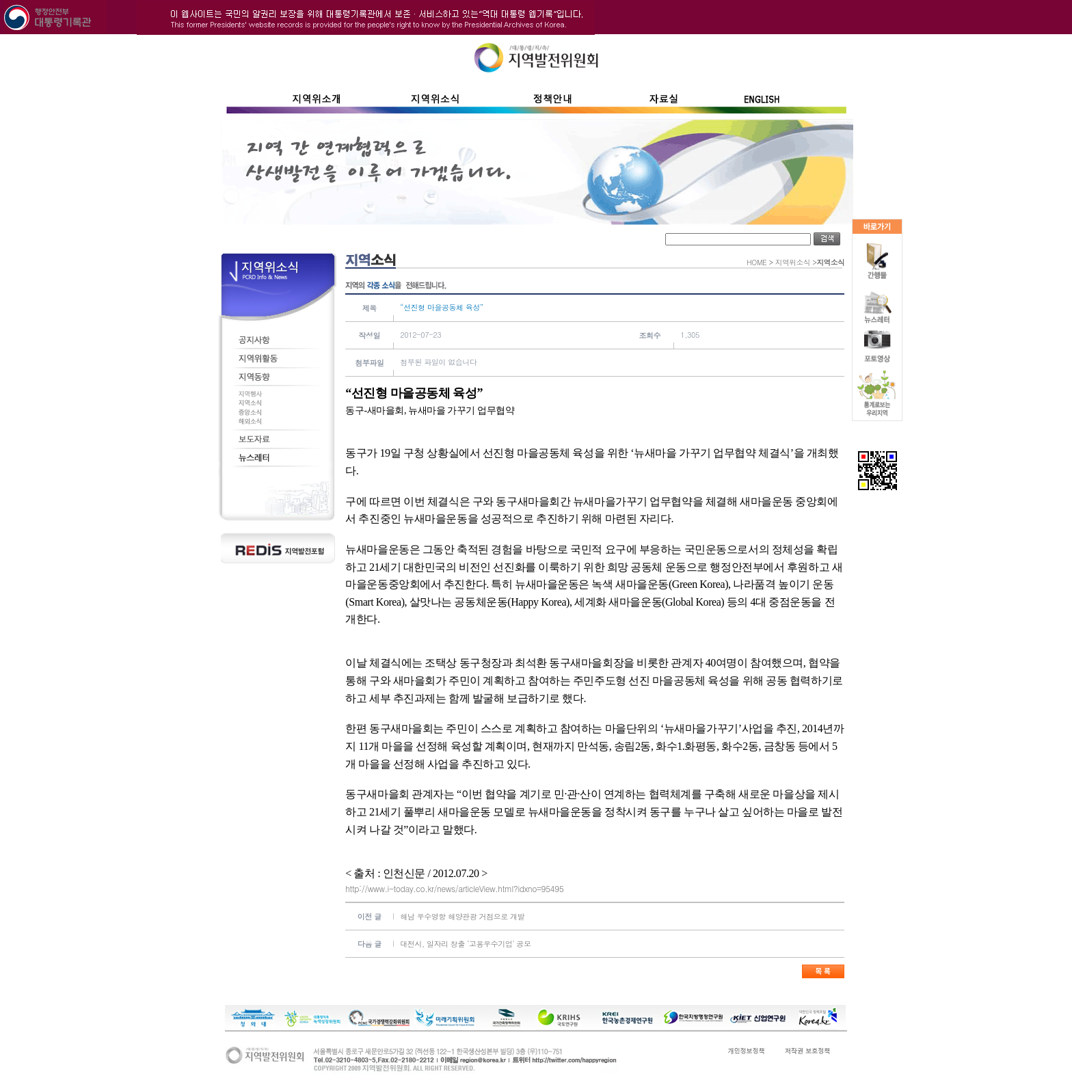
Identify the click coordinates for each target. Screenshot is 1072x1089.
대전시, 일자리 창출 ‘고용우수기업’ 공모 (465, 944)
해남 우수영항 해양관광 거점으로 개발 (462, 916)
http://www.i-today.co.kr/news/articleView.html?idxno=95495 (454, 888)
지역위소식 (792, 262)
